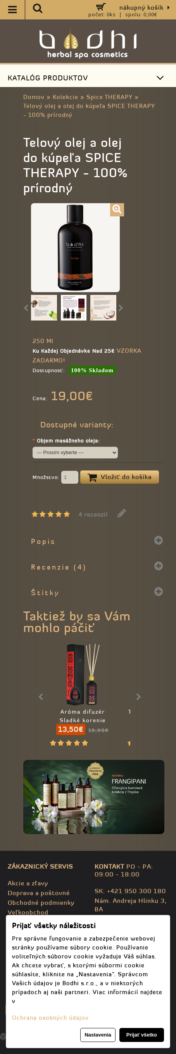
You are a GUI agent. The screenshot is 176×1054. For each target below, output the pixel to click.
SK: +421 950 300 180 (130, 891)
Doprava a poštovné (39, 893)
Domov (34, 97)
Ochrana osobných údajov (50, 1017)
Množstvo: (55, 478)
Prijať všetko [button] (141, 1035)
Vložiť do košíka (120, 477)
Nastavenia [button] (98, 1035)
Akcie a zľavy (28, 883)
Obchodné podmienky (41, 902)
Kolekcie (65, 97)
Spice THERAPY (109, 97)
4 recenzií (93, 514)
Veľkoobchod (28, 912)
